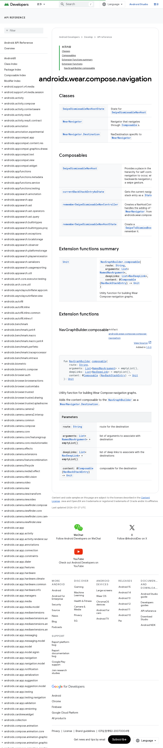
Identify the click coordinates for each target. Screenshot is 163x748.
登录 (156, 4)
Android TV (102, 618)
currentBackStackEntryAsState (83, 191)
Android (56, 590)
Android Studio (138, 4)
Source (56, 610)
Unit (66, 262)
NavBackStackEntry (113, 283)
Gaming (78, 586)
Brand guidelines (85, 731)
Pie (120, 620)
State (148, 195)
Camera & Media (79, 608)
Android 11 (124, 609)
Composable (129, 125)
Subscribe (119, 739)
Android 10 (124, 615)
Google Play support (58, 663)
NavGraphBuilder (112, 262)
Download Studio (146, 618)
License (67, 731)
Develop (88, 37)
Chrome (56, 701)
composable (132, 262)
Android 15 (124, 586)
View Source (141, 342)
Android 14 (124, 592)
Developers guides (147, 604)
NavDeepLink (137, 276)
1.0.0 (149, 347)
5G (76, 620)
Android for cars (102, 612)
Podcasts (57, 627)
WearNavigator (72, 121)
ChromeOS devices (102, 603)
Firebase (57, 707)
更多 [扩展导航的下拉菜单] (39, 4)
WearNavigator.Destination (81, 134)
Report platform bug (60, 643)
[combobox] (76, 4)
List (124, 269)
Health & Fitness (83, 601)
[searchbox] (23, 30)
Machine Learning (79, 594)
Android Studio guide (149, 595)
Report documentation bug (60, 653)
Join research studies (59, 672)
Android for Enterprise (58, 597)
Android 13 (124, 598)
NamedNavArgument (112, 272)
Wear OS (101, 596)
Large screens (104, 590)
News (55, 615)
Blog (54, 621)
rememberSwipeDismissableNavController (90, 204)
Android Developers (69, 37)
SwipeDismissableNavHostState (83, 108)
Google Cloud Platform (65, 712)
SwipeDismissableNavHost (129, 112)
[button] (23, 86)
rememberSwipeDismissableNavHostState (90, 224)
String (120, 265)
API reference (15, 17)
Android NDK (148, 625)
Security (56, 604)
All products (59, 718)
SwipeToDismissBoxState (142, 227)
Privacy (78, 615)
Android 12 (124, 603)
